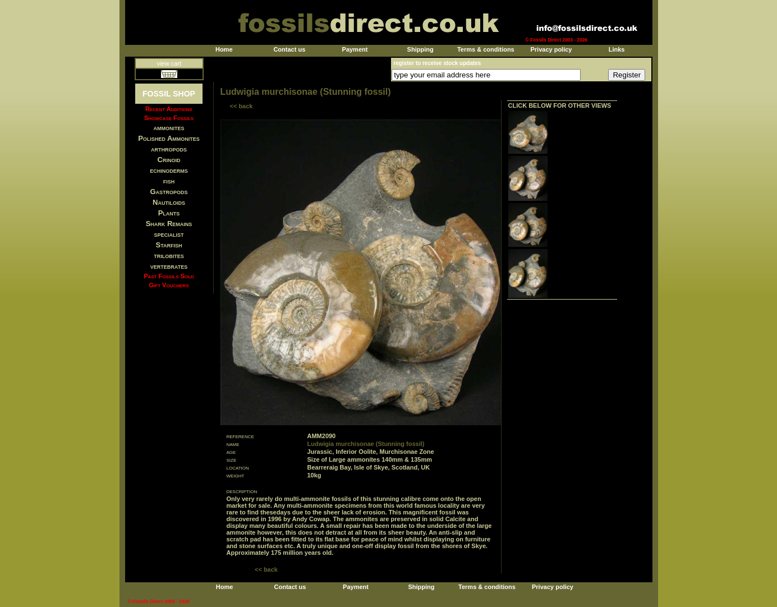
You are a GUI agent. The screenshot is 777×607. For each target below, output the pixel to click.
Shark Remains (169, 223)
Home (224, 49)
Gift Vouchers (169, 285)
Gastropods (168, 191)
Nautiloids (169, 202)
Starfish (169, 245)
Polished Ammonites (169, 138)
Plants (169, 213)
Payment (355, 49)
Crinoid (169, 159)
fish (169, 181)
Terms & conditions (485, 49)
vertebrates (168, 266)
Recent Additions (168, 108)
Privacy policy (551, 49)
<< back (241, 106)
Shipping (420, 49)
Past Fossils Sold (169, 276)
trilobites (169, 255)
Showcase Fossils (169, 117)
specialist (168, 234)
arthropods (169, 149)
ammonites (169, 127)
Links (617, 49)
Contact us (289, 49)
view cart (169, 63)
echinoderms (169, 170)
